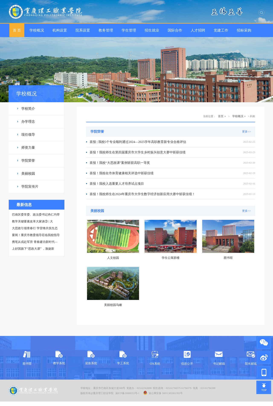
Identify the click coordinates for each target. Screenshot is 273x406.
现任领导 (28, 134)
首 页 (17, 30)
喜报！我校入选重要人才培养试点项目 (117, 183)
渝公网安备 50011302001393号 (163, 393)
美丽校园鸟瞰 (113, 305)
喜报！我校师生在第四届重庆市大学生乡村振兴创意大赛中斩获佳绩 (138, 152)
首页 (221, 116)
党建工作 (221, 30)
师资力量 (28, 147)
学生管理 (129, 30)
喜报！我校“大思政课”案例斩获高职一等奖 (120, 162)
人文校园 (113, 257)
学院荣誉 (28, 160)
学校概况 (36, 30)
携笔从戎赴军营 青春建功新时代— (35, 241)
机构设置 (59, 30)
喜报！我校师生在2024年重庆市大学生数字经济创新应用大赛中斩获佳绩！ (142, 194)
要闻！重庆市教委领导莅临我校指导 (36, 235)
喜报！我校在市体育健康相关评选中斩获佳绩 (122, 173)
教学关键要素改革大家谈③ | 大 (32, 221)
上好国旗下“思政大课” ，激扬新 (33, 248)
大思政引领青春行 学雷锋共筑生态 (35, 228)
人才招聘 (198, 30)
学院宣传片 (29, 186)
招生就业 (152, 30)
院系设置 (83, 30)
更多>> (246, 131)
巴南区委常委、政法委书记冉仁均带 (36, 214)
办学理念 (28, 121)
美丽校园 (28, 173)
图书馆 (228, 257)
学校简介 (28, 108)
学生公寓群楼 (171, 257)
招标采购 (244, 30)
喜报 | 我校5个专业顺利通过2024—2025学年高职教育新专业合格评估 (138, 142)
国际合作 (175, 30)
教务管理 (106, 30)
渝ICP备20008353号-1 (127, 393)
